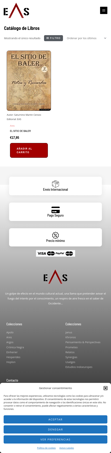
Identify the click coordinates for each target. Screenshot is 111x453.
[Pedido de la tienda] (86, 38)
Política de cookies (46, 448)
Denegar (55, 429)
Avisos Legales (66, 448)
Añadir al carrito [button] (24, 150)
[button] (105, 388)
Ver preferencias (55, 439)
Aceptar (55, 419)
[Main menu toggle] (103, 10)
